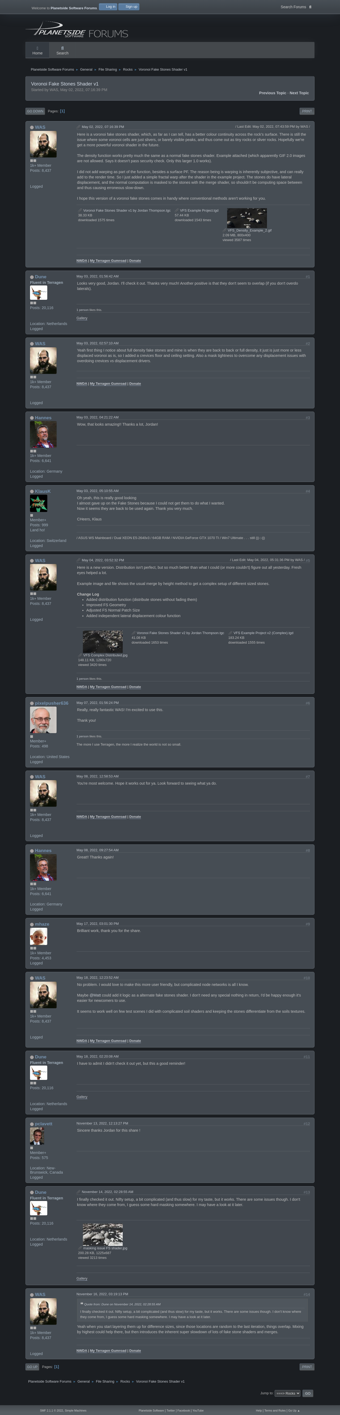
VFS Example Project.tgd (196, 217)
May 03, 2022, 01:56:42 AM (97, 283)
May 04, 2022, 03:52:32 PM (103, 566)
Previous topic (272, 99)
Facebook (183, 1410)
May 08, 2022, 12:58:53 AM (97, 783)
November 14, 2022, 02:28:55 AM (107, 1198)
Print (307, 118)
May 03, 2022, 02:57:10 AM (97, 350)
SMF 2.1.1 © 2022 (51, 1410)
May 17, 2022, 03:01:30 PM (97, 930)
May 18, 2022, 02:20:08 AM (97, 1063)
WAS (40, 133)
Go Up (32, 1373)
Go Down (35, 118)
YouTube (198, 1410)
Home (37, 51)
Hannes (43, 424)
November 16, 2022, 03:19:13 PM (102, 1301)
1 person (82, 316)
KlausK (43, 497)
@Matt (95, 1002)
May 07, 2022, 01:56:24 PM (97, 709)
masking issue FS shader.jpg (102, 1254)
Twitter (171, 1410)
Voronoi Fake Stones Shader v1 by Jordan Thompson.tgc (124, 217)
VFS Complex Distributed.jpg (103, 662)
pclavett (43, 1130)
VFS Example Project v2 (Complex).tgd (261, 639)
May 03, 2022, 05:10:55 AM (97, 497)
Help (259, 1410)
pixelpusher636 (52, 709)
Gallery (81, 325)
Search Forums (296, 6)
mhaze (42, 930)
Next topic (299, 99)
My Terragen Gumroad (108, 267)
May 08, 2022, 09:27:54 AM (97, 857)
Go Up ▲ (294, 1410)
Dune (40, 283)
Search (62, 51)
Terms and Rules (275, 1410)
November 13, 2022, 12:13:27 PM (102, 1130)
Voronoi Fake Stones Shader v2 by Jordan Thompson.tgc (178, 639)
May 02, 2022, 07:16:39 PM (103, 133)
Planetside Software (151, 1410)
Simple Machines (75, 1410)
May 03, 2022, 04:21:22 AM (97, 424)
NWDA (81, 267)
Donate (135, 267)
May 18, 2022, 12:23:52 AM (97, 984)
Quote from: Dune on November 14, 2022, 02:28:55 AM (122, 1311)
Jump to (266, 1400)
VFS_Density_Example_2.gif (247, 237)
